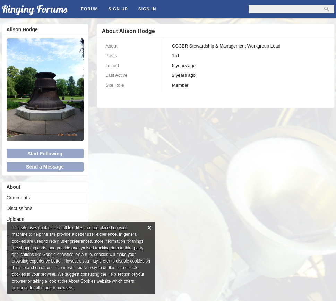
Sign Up (118, 9)
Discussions (20, 208)
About (13, 187)
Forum (89, 9)
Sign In (147, 9)
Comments (18, 197)
